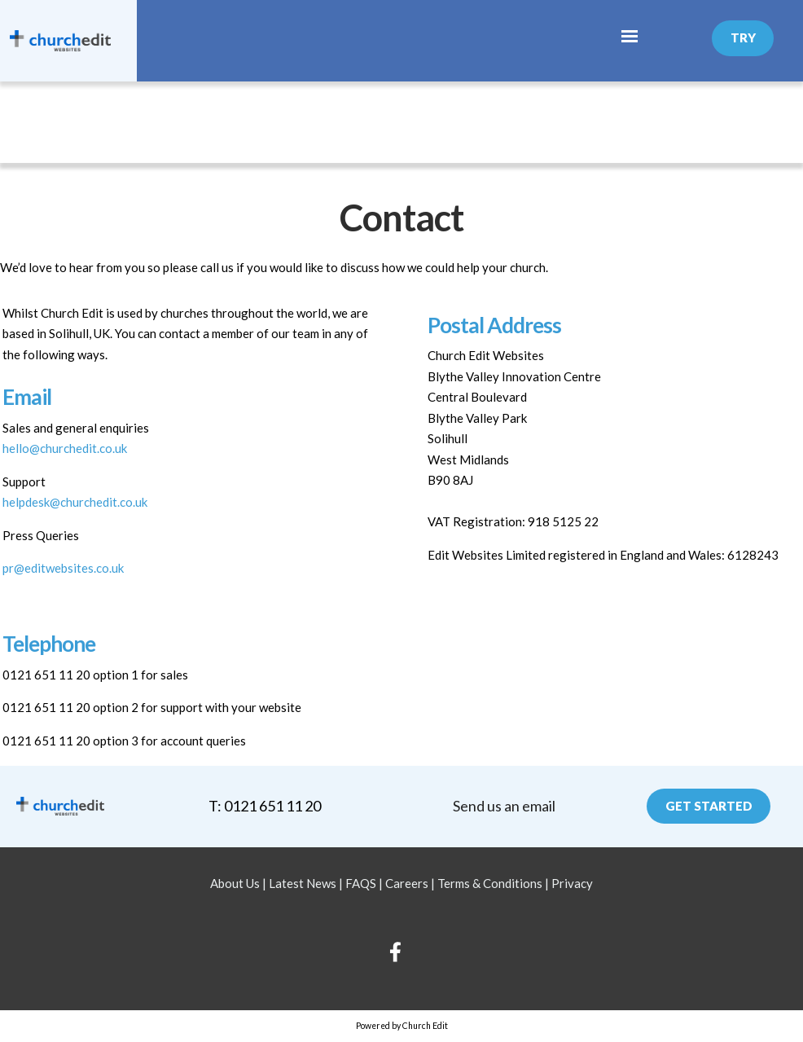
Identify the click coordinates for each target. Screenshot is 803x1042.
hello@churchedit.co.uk (64, 448)
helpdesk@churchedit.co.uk (74, 502)
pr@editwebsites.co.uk (63, 568)
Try (743, 37)
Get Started (709, 805)
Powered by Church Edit (402, 1026)
